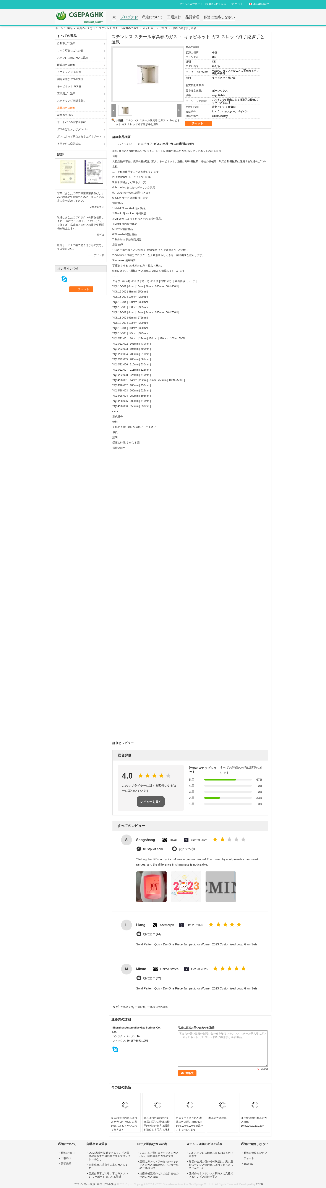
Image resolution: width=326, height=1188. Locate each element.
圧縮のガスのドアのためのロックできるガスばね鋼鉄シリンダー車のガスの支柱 (158, 1165)
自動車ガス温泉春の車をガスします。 (108, 1166)
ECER (259, 1184)
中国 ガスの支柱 (106, 1184)
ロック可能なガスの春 (70, 50)
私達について (152, 17)
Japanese (262, 2)
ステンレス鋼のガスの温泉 (72, 57)
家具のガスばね (86, 28)
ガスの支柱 (126, 1007)
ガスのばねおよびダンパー (72, 129)
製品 (70, 28)
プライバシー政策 (84, 1184)
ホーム (59, 28)
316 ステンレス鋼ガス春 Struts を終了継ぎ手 (211, 1154)
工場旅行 (174, 17)
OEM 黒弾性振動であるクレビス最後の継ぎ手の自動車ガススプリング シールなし (109, 1156)
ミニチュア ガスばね (69, 72)
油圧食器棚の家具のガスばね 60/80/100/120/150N (254, 1121)
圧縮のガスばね (66, 64)
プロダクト (129, 17)
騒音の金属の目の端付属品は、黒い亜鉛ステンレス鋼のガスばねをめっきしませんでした (211, 1165)
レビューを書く (150, 802)
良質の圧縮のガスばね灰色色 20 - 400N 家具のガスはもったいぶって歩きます (124, 1123)
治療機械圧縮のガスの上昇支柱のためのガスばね (158, 1175)
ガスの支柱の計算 (157, 1007)
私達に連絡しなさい (219, 17)
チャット (237, 3)
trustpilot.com (153, 849)
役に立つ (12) (152, 978)
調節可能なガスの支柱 (70, 79)
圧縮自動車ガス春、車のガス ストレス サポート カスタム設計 (108, 1175)
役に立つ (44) (152, 934)
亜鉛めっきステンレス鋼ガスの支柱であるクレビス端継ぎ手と (211, 1175)
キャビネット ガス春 (69, 86)
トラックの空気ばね (69, 143)
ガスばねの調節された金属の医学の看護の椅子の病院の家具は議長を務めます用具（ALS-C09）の (157, 1125)
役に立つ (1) (187, 849)
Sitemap (248, 1163)
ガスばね (140, 1007)
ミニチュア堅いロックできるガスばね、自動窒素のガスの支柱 (158, 1154)
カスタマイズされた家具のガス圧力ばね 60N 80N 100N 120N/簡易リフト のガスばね (189, 1123)
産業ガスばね (65, 115)
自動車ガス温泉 (66, 43)
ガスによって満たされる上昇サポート (79, 136)
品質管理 (192, 17)
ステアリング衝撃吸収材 (71, 100)
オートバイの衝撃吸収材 (71, 122)
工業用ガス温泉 (66, 93)
